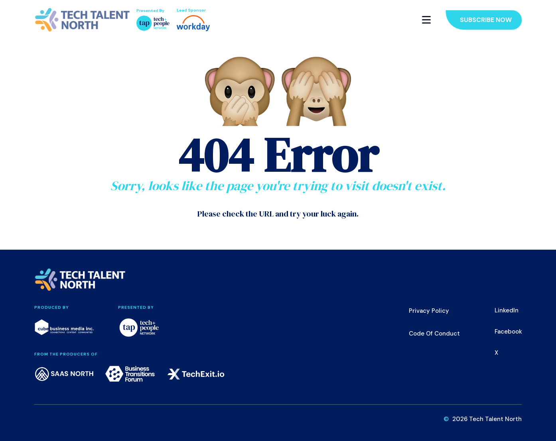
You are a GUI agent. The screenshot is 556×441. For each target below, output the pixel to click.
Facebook (508, 332)
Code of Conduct (434, 334)
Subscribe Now (486, 20)
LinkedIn (507, 310)
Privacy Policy (429, 311)
